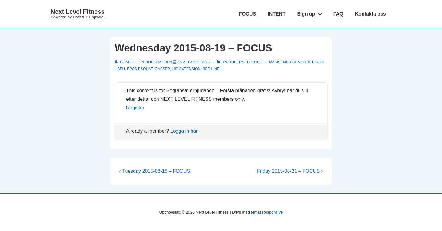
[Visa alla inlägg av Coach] (124, 62)
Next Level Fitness (78, 11)
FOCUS (247, 14)
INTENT (276, 14)
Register (135, 107)
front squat (140, 69)
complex (301, 62)
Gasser (162, 69)
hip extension (186, 69)
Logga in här (184, 131)
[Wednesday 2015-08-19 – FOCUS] (194, 62)
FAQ (338, 14)
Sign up (310, 13)
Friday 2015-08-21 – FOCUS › (290, 171)
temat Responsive (267, 212)
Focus (255, 62)
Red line (211, 69)
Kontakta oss (370, 14)
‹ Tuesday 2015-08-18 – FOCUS (154, 171)
